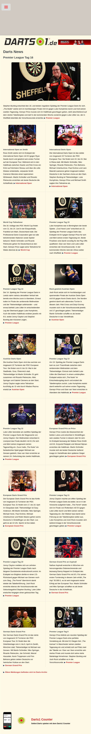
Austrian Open (57, 320)
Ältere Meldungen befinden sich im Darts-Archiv (26, 672)
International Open (23, 183)
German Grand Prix (59, 593)
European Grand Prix (76, 456)
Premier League (53, 118)
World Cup (25, 250)
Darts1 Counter (41, 719)
